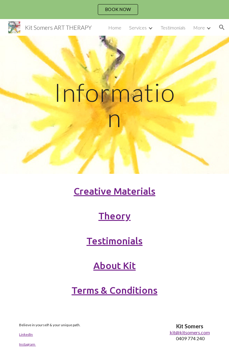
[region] (114, 9)
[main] (114, 105)
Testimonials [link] (173, 27)
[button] (222, 27)
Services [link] (138, 27)
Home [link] (114, 27)
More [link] (199, 27)
